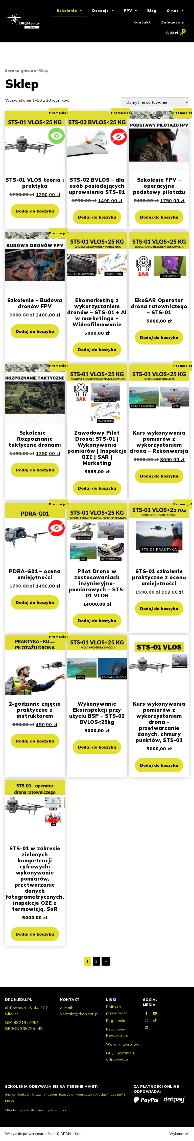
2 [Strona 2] (96, 962)
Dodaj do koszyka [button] (35, 211)
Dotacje (103, 11)
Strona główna (20, 71)
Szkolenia (69, 11)
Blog (152, 11)
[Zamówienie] (155, 103)
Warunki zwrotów (122, 1045)
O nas (175, 11)
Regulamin (115, 1021)
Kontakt (142, 22)
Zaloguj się (172, 22)
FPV (130, 11)
